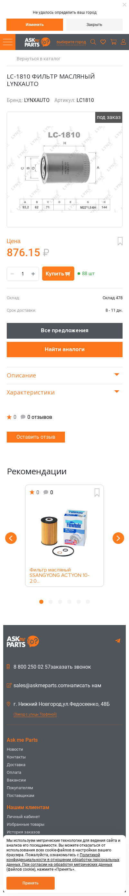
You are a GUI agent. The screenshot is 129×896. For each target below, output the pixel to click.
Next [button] (118, 538)
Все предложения (64, 330)
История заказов (23, 832)
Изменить (35, 24)
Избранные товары (25, 824)
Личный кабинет (23, 816)
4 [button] (69, 602)
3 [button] (60, 602)
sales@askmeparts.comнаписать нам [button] (54, 685)
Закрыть (94, 24)
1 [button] (41, 602)
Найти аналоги (65, 349)
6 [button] (88, 602)
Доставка (16, 764)
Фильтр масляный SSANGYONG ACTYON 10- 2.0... (59, 573)
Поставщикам (20, 795)
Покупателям (20, 787)
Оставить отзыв (35, 437)
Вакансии (16, 780)
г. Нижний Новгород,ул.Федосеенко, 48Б (58, 704)
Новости (15, 749)
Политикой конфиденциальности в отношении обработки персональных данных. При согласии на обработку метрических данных (62, 860)
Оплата (14, 772)
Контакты (16, 757)
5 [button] (79, 602)
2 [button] (51, 602)
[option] (64, 536)
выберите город (71, 42)
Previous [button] (11, 538)
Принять (31, 883)
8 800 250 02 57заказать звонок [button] (49, 667)
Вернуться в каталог (38, 58)
